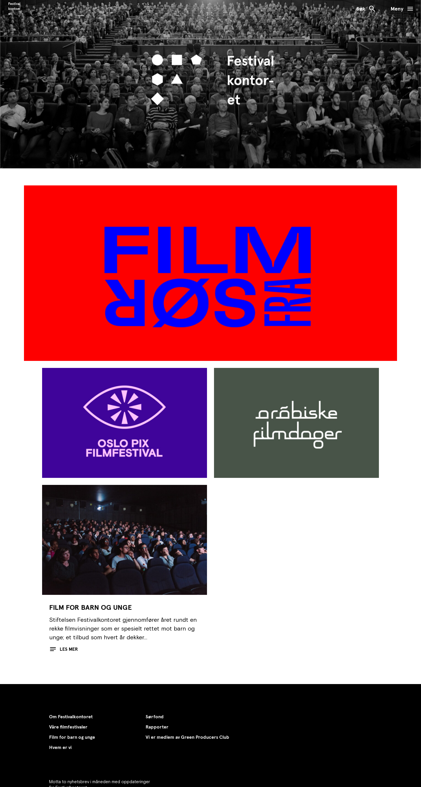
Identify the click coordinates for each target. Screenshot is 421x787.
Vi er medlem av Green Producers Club (187, 737)
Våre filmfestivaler (68, 727)
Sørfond (155, 716)
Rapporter (157, 727)
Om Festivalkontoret (71, 716)
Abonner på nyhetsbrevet (86, 771)
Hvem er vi (60, 747)
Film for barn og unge (72, 737)
